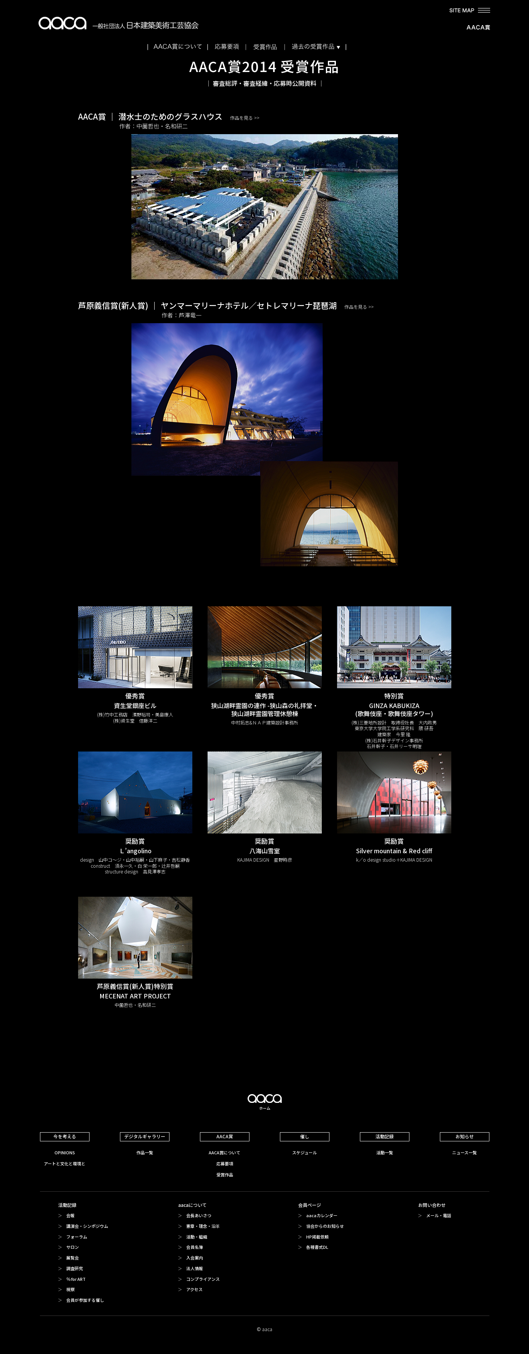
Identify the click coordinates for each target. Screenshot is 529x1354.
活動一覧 (384, 1152)
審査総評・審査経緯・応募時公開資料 (264, 83)
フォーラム (76, 1237)
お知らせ (464, 1136)
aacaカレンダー (321, 1215)
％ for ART (76, 1279)
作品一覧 (144, 1152)
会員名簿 (194, 1247)
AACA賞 (224, 1136)
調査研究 (74, 1268)
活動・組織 (196, 1237)
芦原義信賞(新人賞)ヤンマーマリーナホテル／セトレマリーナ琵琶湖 (264, 433)
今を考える (64, 1136)
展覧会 (72, 1258)
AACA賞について (224, 1152)
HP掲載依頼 (317, 1237)
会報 (70, 1215)
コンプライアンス (203, 1279)
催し (304, 1136)
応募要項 (224, 1163)
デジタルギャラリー (144, 1136)
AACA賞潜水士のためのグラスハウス (264, 195)
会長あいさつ (198, 1215)
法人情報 (194, 1268)
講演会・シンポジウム (87, 1226)
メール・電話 (438, 1215)
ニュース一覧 (464, 1152)
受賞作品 (224, 1174)
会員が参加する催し (85, 1300)
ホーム (264, 1108)
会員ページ (309, 1205)
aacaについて (192, 1205)
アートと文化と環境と (64, 1163)
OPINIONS (64, 1152)
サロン (72, 1247)
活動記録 (385, 1136)
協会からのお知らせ (325, 1226)
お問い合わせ (432, 1205)
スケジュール (304, 1152)
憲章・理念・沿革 (203, 1226)
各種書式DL (317, 1247)
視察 (70, 1289)
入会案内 (194, 1258)
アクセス (194, 1289)
